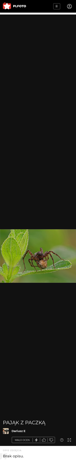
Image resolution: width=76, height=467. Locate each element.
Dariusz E (18, 431)
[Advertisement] (38, 52)
